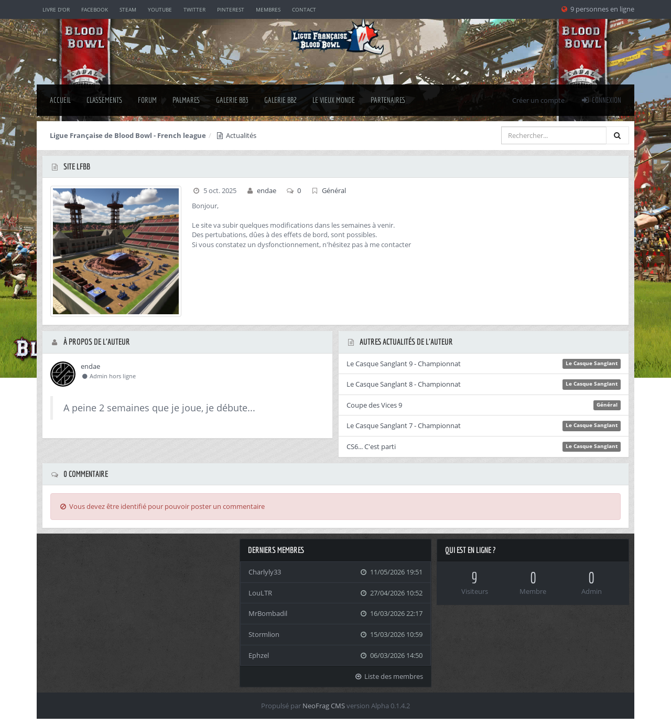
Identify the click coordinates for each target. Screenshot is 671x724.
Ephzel (258, 655)
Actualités (235, 135)
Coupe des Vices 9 (374, 405)
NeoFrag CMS (323, 705)
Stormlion (263, 634)
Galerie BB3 (232, 99)
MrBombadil (267, 613)
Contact (304, 9)
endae (266, 190)
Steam (128, 9)
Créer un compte (538, 100)
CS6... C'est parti (371, 446)
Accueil (60, 99)
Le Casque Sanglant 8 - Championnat (404, 384)
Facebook (94, 9)
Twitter (194, 9)
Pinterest (230, 9)
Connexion (600, 99)
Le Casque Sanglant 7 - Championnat (404, 425)
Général (334, 190)
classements (104, 99)
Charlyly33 (264, 572)
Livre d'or (56, 9)
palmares (186, 99)
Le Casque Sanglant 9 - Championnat (404, 363)
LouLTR (260, 593)
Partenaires (388, 99)
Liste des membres (389, 676)
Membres (268, 9)
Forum (147, 99)
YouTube (160, 9)
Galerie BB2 (280, 99)
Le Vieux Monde (333, 99)
